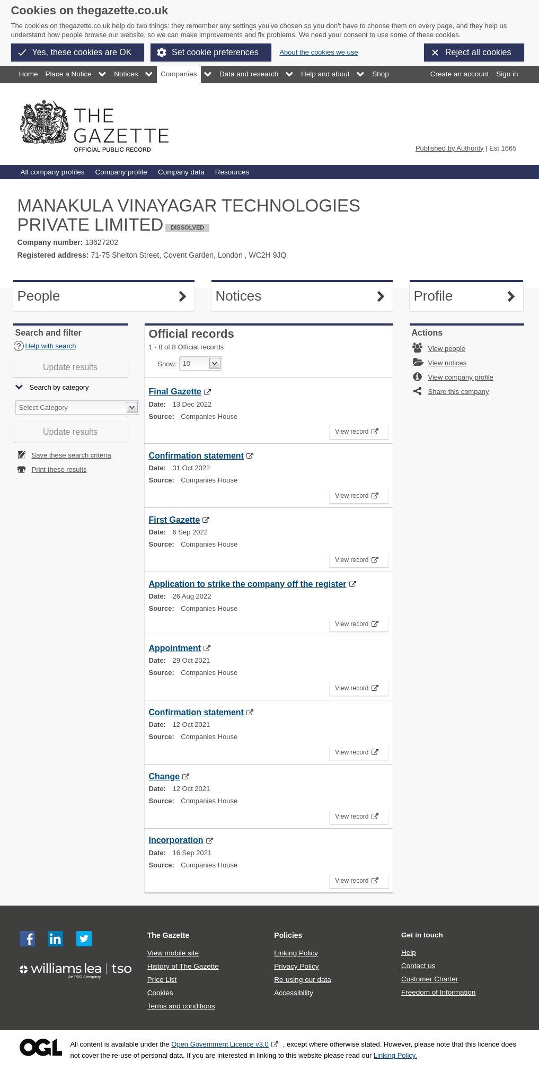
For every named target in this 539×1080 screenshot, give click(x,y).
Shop (380, 74)
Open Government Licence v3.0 (220, 1044)
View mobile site (173, 953)
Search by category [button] (59, 388)
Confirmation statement (196, 455)
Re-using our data (302, 980)
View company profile (460, 377)
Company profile (121, 172)
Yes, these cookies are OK (82, 52)
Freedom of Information (438, 992)
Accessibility (293, 993)
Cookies (160, 993)
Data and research (248, 74)
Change (164, 776)
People (72, 296)
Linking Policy (296, 953)
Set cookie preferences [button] (215, 52)
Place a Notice (69, 74)
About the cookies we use (318, 52)
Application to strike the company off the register (248, 584)
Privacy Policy (296, 966)
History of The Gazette (183, 966)
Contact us (418, 966)
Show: (166, 364)
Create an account (459, 74)
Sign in (507, 74)
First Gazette (174, 519)
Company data (181, 172)
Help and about (325, 74)
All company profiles (53, 172)
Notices (126, 74)
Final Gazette (175, 391)
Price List (162, 980)
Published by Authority (450, 148)
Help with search (44, 346)
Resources (232, 172)
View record (354, 430)
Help (408, 952)
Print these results (59, 469)
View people (447, 349)
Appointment (175, 648)
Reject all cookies (478, 52)
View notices (447, 363)
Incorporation (176, 840)
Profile (466, 296)
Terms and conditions (181, 1006)
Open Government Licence (41, 1047)
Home (28, 74)
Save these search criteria (71, 455)
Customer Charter (429, 979)
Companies (179, 74)
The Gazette (168, 935)
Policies (288, 935)
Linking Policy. (395, 1055)
